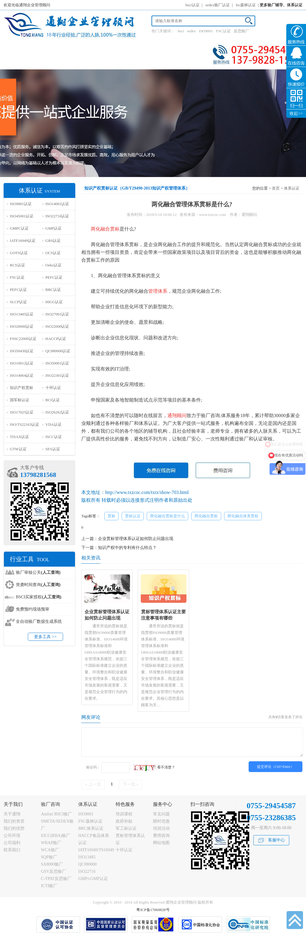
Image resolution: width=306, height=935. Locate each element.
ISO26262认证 (57, 412)
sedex (191, 31)
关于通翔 (12, 814)
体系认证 (291, 188)
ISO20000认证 (21, 326)
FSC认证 (223, 31)
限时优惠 (161, 821)
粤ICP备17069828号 (152, 909)
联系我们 (12, 850)
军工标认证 (126, 828)
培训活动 (161, 828)
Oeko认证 (53, 265)
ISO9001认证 (21, 204)
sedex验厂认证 (218, 5)
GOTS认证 (19, 253)
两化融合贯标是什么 (167, 516)
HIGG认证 (54, 302)
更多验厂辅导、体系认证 (281, 5)
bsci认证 (193, 5)
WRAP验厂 (51, 843)
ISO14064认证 (21, 375)
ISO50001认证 (57, 363)
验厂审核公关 (38, 572)
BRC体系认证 (90, 828)
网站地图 (161, 843)
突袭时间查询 (38, 584)
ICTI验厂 (49, 886)
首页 (276, 188)
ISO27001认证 (57, 314)
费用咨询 (161, 835)
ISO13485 (87, 857)
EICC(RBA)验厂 (55, 835)
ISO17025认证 (21, 412)
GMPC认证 (19, 228)
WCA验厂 (50, 850)
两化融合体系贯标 (242, 516)
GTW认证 (18, 449)
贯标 (111, 516)
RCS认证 (17, 265)
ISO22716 (87, 871)
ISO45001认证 (21, 216)
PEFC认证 (53, 277)
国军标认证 (19, 400)
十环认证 (53, 387)
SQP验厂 (49, 857)
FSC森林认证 (90, 821)
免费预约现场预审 (32, 609)
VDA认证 (53, 424)
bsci (181, 31)
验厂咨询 (50, 804)
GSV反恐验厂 (53, 871)
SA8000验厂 (52, 864)
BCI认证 (52, 400)
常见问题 (161, 814)
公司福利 (12, 843)
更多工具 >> (45, 636)
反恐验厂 (241, 31)
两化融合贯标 (206, 516)
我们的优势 (14, 828)
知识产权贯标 (21, 387)
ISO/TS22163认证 (24, 424)
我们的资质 (14, 821)
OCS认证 (53, 253)
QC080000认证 (57, 351)
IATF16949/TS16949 (96, 850)
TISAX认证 (19, 436)
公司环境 (12, 835)
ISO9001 (206, 31)
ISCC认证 (53, 436)
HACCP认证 (55, 338)
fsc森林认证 (246, 5)
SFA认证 (52, 449)
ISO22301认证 (57, 375)
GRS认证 (53, 240)
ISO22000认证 (57, 326)
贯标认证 (132, 516)
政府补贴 (124, 821)
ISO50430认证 (21, 351)
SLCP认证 (18, 302)
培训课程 (124, 814)
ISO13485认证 (21, 314)
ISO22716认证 (57, 216)
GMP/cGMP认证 (93, 878)
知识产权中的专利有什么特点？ (127, 547)
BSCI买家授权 (38, 597)
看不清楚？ (153, 767)
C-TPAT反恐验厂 (56, 878)
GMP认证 (53, 228)
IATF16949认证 (23, 240)
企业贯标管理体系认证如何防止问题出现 (135, 538)
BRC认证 (53, 289)
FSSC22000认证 (23, 338)
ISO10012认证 (21, 363)
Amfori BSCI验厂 (56, 814)
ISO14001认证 (57, 204)
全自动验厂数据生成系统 (39, 621)
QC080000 (87, 864)
